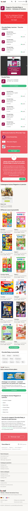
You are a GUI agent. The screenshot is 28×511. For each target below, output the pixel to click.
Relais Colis (5, 412)
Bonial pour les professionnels (7, 484)
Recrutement (3, 486)
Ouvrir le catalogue (14, 85)
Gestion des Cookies (18, 502)
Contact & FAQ (4, 483)
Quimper (9, 355)
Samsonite (5, 409)
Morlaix (11, 358)
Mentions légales (4, 500)
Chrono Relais (5, 407)
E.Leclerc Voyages (6, 400)
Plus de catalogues (14, 347)
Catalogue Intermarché (5, 475)
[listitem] (7, 197)
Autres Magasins (18, 447)
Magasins (11, 447)
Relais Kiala (5, 405)
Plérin (23, 362)
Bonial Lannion (5, 447)
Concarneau (5, 358)
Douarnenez (18, 358)
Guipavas (12, 362)
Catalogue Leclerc (4, 466)
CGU (2, 502)
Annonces (24, 4)
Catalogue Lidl (3, 465)
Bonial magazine (4, 458)
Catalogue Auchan (4, 474)
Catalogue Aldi (3, 477)
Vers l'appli (14, 19)
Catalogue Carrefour (5, 468)
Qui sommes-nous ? (5, 456)
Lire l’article (14, 390)
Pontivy (17, 362)
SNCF (4, 402)
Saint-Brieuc (16, 355)
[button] (14, 72)
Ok (22, 179)
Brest (3, 355)
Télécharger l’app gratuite (6, 459)
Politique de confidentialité (19, 500)
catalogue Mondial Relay (7, 428)
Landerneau (5, 362)
